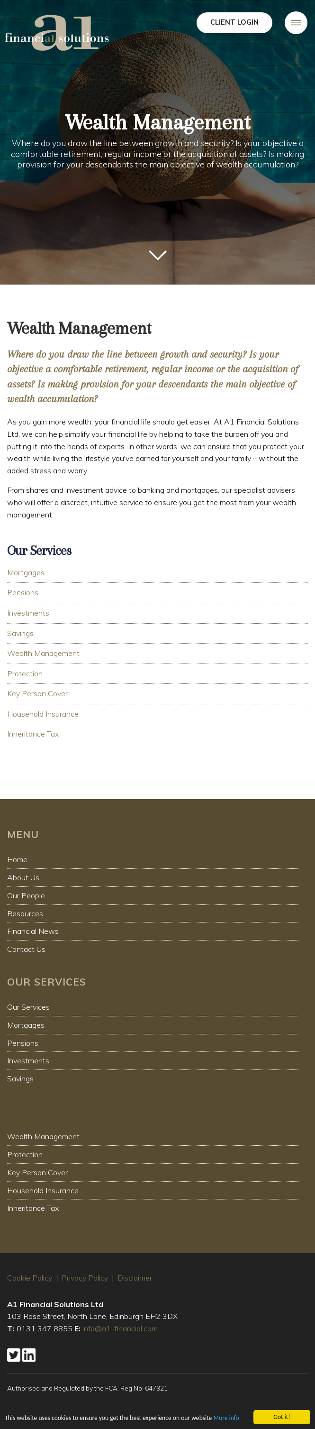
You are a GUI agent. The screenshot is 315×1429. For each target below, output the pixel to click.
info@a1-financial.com (120, 1328)
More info (226, 1419)
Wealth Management (43, 653)
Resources (25, 913)
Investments (28, 613)
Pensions (22, 592)
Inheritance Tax (33, 733)
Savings (20, 633)
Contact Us (26, 949)
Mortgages (26, 572)
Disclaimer (134, 1277)
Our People (26, 895)
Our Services (28, 1007)
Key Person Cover (37, 693)
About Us (23, 877)
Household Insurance (43, 714)
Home (17, 859)
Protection (25, 673)
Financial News (33, 931)
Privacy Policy (85, 1277)
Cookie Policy (29, 1277)
